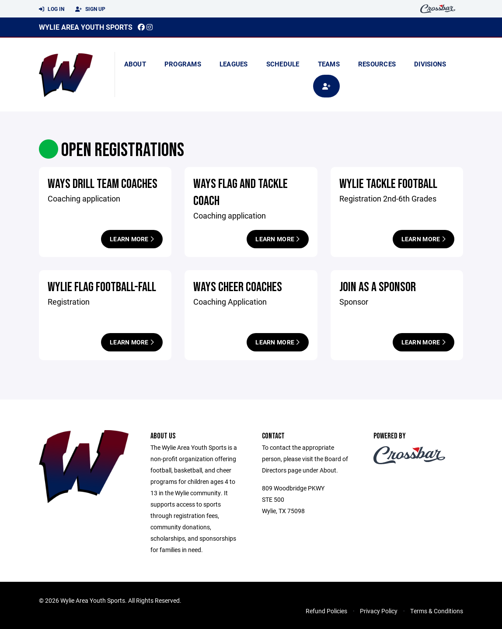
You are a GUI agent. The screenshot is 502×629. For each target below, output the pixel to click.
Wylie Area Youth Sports (85, 26)
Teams (329, 63)
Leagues (234, 63)
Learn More (132, 239)
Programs (182, 63)
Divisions (430, 63)
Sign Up (90, 9)
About (135, 63)
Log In (51, 9)
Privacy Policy (378, 611)
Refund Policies (326, 611)
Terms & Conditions (436, 611)
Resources (377, 63)
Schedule (283, 63)
